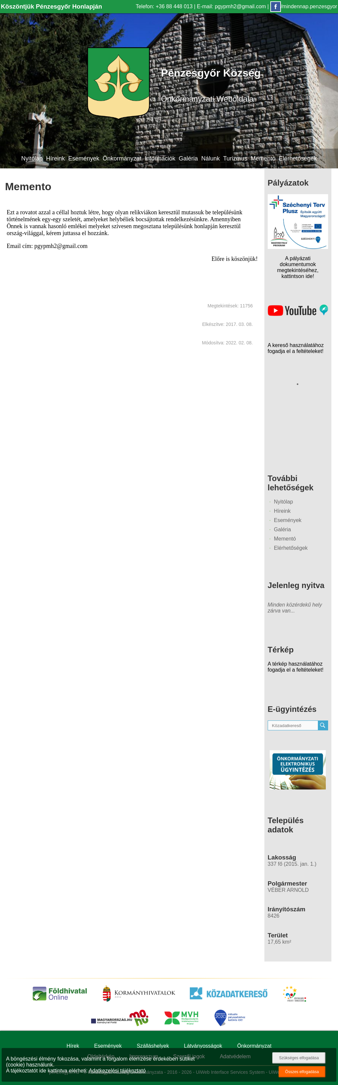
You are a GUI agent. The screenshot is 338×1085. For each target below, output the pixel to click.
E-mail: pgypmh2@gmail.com (231, 6)
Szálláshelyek (153, 1046)
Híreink (55, 158)
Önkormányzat (122, 158)
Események (83, 158)
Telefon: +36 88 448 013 (164, 6)
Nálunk (210, 158)
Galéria (188, 158)
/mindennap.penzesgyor (303, 6)
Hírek (73, 1046)
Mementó (263, 158)
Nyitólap (32, 158)
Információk (160, 158)
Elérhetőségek (298, 158)
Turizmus (235, 158)
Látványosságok (203, 1046)
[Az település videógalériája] (298, 314)
